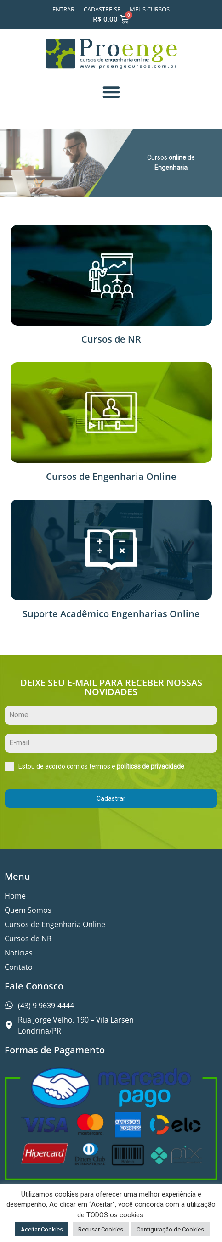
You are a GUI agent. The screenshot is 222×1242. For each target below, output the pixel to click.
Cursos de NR (111, 339)
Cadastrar (111, 798)
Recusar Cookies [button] (100, 1229)
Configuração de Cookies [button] (170, 1229)
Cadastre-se (102, 9)
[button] (111, 92)
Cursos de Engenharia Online (111, 476)
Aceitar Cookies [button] (42, 1229)
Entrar (63, 9)
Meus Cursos (150, 9)
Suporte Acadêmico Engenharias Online (111, 613)
